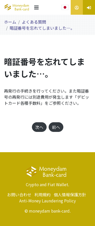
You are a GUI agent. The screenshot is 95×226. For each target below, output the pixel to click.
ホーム (10, 22)
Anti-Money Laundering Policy (47, 201)
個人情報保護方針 (70, 195)
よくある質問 (34, 22)
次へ (39, 127)
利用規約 (42, 195)
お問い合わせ (19, 195)
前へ (56, 127)
